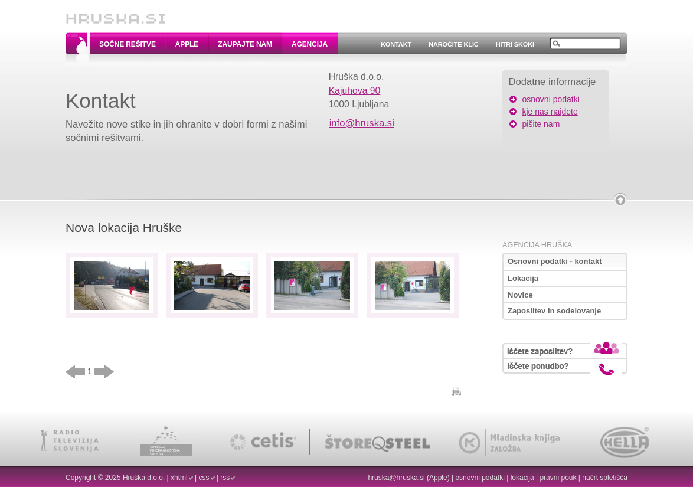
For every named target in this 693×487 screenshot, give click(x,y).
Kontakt (396, 44)
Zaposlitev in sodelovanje (554, 310)
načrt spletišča (604, 477)
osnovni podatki (551, 99)
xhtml (179, 477)
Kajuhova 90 (355, 91)
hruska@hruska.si (396, 477)
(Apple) (438, 477)
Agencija (310, 44)
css (204, 477)
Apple (186, 44)
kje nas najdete (550, 111)
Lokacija (523, 278)
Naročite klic (454, 44)
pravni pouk (558, 477)
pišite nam (541, 124)
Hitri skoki (515, 44)
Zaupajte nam (245, 44)
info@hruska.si (361, 123)
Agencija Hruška (537, 245)
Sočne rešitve (127, 44)
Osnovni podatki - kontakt (555, 261)
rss (225, 477)
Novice (520, 294)
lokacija (522, 477)
